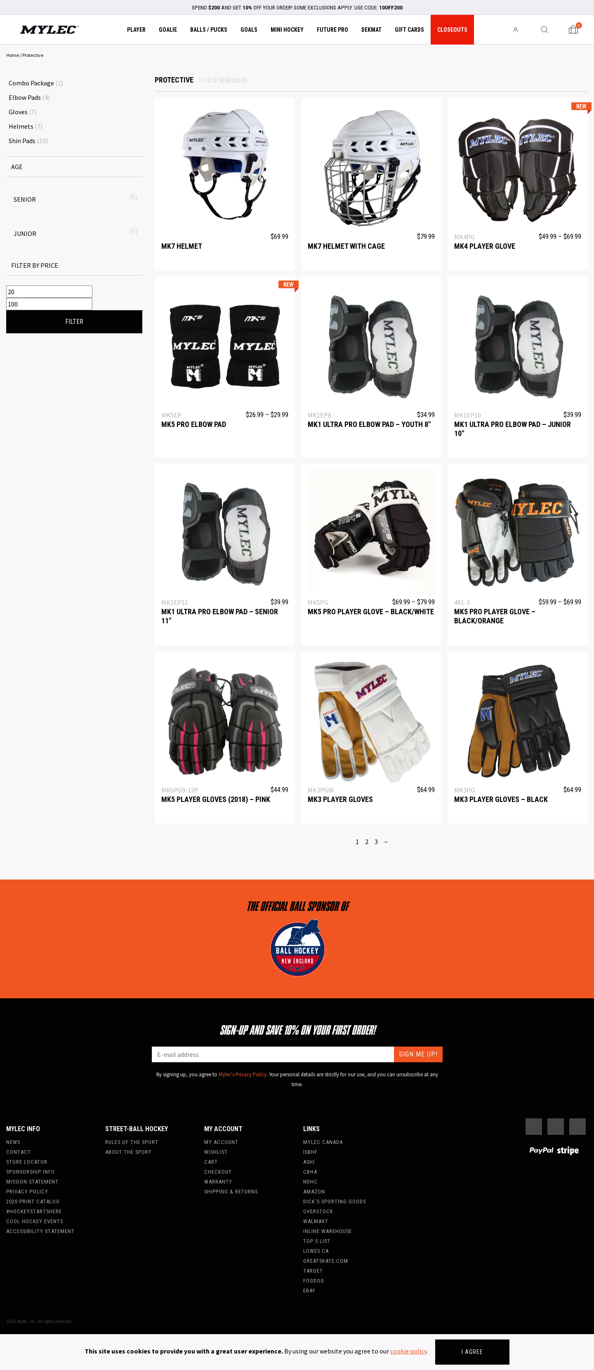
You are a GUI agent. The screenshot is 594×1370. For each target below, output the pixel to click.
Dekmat (371, 29)
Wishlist (216, 1152)
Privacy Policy (27, 1191)
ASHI (309, 1162)
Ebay (309, 1290)
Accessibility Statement (40, 1231)
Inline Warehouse (327, 1231)
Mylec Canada (323, 1142)
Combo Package (31, 83)
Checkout (218, 1172)
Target (313, 1271)
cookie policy (408, 1351)
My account (221, 1142)
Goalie (168, 29)
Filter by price (34, 265)
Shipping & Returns (231, 1191)
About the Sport (128, 1152)
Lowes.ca (316, 1251)
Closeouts (452, 29)
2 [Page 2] (366, 841)
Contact (18, 1152)
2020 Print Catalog (33, 1201)
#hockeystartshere (34, 1211)
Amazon (314, 1191)
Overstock (318, 1211)
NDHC (310, 1182)
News (13, 1142)
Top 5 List (316, 1241)
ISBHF (310, 1152)
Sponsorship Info (30, 1172)
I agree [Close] (472, 1352)
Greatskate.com (325, 1261)
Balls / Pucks (208, 29)
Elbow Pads (25, 97)
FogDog (313, 1281)
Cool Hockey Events (34, 1221)
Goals (248, 29)
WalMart (315, 1221)
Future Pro (332, 29)
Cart (211, 1162)
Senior (25, 199)
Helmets (21, 126)
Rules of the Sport (131, 1142)
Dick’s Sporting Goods (334, 1201)
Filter (74, 321)
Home (12, 55)
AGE (17, 167)
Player (136, 29)
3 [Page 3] (376, 841)
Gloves (18, 112)
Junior (25, 233)
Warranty (218, 1182)
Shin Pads (22, 141)
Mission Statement (32, 1182)
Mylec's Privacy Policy (242, 1074)
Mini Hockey (287, 29)
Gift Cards (409, 29)
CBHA (310, 1172)
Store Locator (26, 1162)
